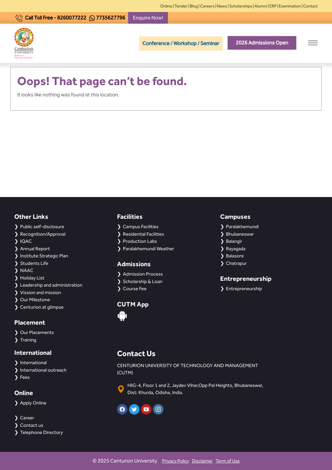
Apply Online (33, 403)
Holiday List (32, 278)
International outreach (43, 370)
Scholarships (240, 6)
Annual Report (35, 249)
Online (166, 6)
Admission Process (143, 274)
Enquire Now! (148, 18)
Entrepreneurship (244, 288)
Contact (310, 6)
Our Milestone (35, 300)
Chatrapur (236, 263)
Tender (180, 6)
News (222, 6)
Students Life (34, 263)
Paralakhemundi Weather (148, 249)
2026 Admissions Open (262, 43)
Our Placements (37, 332)
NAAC (26, 270)
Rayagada (235, 249)
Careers (207, 6)
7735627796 (110, 18)
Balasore (235, 256)
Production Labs (140, 241)
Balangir (234, 241)
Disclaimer (202, 461)
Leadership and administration (51, 285)
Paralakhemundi (242, 226)
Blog (194, 6)
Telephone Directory (41, 432)
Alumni (261, 6)
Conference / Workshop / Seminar (180, 43)
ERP (273, 6)
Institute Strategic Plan (44, 256)
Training (28, 340)
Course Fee (135, 288)
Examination (290, 6)
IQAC (26, 241)
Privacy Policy (175, 461)
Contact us (31, 425)
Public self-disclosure (42, 226)
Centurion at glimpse (42, 307)
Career (27, 418)
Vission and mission (40, 292)
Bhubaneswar (240, 234)
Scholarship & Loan (142, 281)
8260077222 (71, 18)
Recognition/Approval (42, 234)
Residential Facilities (143, 234)
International (33, 362)
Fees (25, 377)
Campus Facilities (141, 226)
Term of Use (228, 461)
